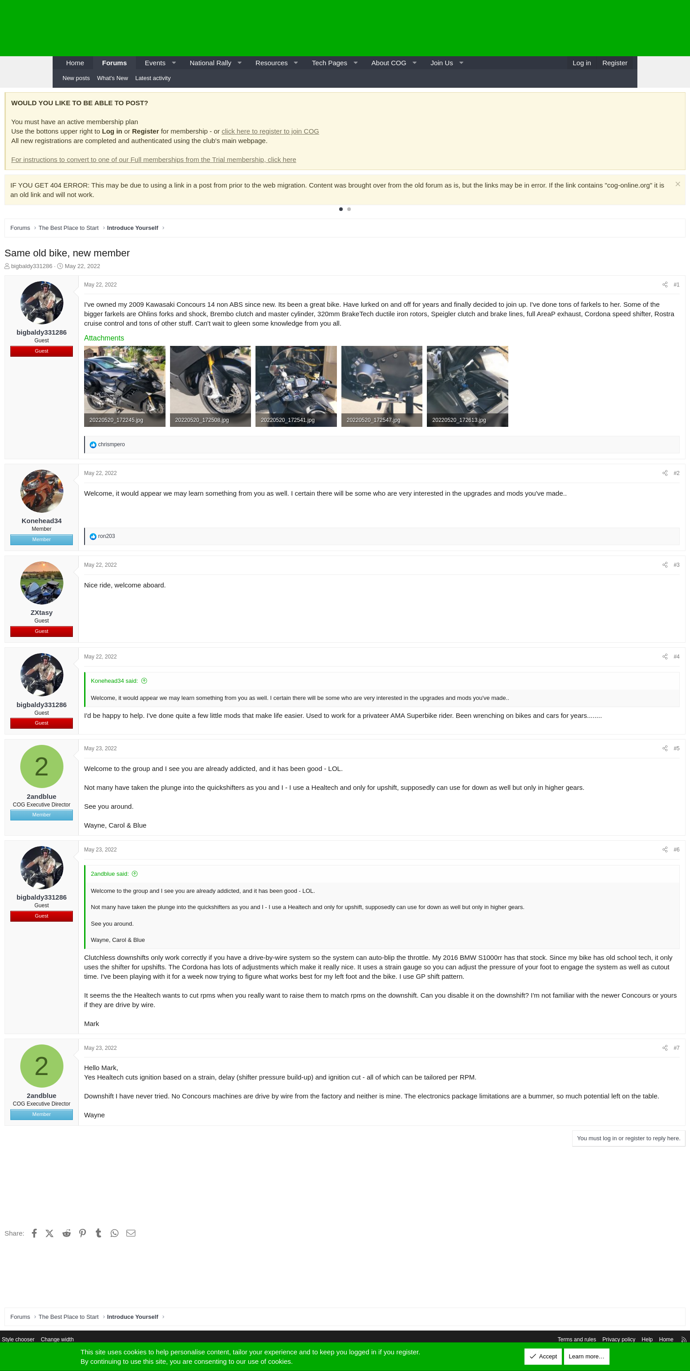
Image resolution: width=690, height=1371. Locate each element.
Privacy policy (555, 1340)
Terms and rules (510, 1340)
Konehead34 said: (169, 679)
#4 (622, 655)
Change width (121, 1340)
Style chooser (79, 1340)
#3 (622, 563)
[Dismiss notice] (622, 187)
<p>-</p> (556, 28)
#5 (622, 747)
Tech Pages (329, 63)
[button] (173, 62)
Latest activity (153, 78)
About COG (389, 63)
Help (586, 1340)
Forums (114, 63)
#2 (622, 471)
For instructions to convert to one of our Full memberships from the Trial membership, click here (208, 162)
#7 (622, 1065)
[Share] (610, 287)
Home (75, 63)
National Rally (211, 63)
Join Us (441, 63)
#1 (622, 287)
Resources (271, 63)
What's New (112, 78)
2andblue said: (165, 881)
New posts (76, 78)
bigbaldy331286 (87, 268)
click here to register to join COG (325, 133)
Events (155, 63)
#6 (622, 858)
